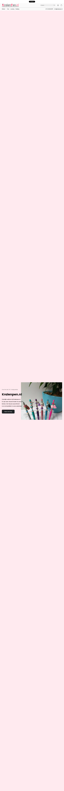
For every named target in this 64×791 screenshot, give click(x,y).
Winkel (4, 9)
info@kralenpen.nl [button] (58, 9)
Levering (12, 9)
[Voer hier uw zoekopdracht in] (48, 5)
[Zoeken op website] (54, 5)
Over (8, 9)
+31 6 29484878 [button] (49, 9)
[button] (32, 1)
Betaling (17, 9)
